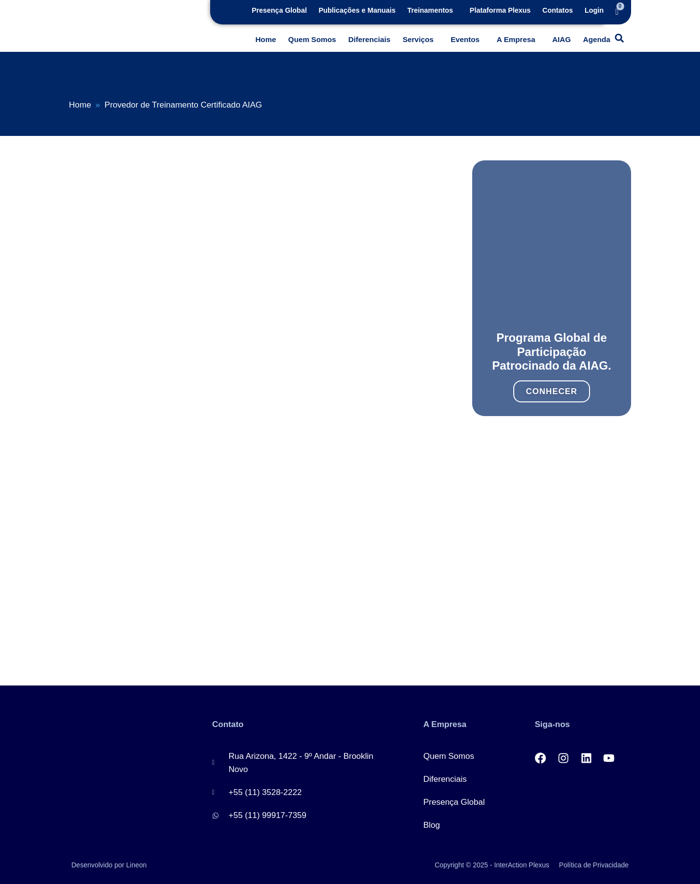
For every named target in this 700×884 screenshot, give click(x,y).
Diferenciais (370, 39)
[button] (432, 10)
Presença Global (279, 10)
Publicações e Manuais (357, 10)
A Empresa (516, 39)
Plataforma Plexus (500, 10)
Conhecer (551, 383)
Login (594, 10)
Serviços (418, 39)
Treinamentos (430, 10)
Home (265, 39)
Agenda (597, 39)
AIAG (561, 39)
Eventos (465, 39)
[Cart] (617, 11)
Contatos (558, 10)
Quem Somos (312, 39)
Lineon (136, 865)
